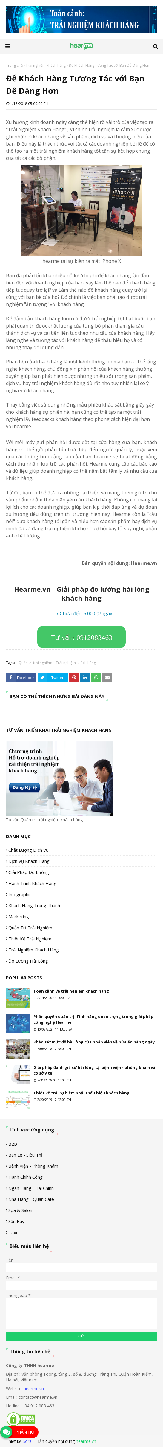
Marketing (18, 916)
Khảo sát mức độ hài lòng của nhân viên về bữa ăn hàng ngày (94, 1042)
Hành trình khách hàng (32, 883)
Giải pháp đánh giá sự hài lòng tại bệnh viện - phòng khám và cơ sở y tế (94, 1070)
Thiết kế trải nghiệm (29, 939)
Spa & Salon (20, 1210)
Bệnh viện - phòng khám (33, 1166)
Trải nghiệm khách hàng (46, 65)
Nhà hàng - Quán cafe (31, 1199)
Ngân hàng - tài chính (31, 1188)
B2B (12, 1144)
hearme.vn (34, 1388)
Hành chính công (25, 1177)
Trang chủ (14, 65)
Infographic (19, 894)
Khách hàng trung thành (34, 905)
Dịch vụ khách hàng (29, 861)
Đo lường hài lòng (28, 961)
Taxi (12, 1232)
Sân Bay (16, 1221)
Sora (27, 1441)
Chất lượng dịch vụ (28, 850)
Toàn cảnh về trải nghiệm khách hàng (71, 991)
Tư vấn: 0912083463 (81, 637)
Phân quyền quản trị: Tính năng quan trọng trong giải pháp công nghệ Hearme (93, 1019)
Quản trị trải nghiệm (35, 662)
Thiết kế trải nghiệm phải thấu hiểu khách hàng (81, 1093)
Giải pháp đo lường (28, 872)
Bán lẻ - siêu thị (25, 1155)
